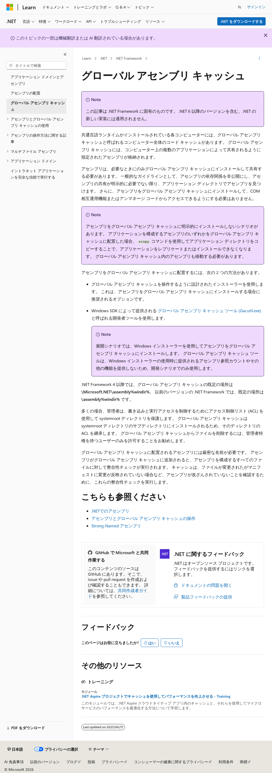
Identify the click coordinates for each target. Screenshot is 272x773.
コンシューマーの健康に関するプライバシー (171, 761)
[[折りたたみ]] (65, 54)
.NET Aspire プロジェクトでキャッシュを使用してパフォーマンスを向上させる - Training (155, 696)
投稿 (91, 761)
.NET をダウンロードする (241, 21)
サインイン (256, 6)
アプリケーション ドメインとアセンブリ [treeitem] (37, 80)
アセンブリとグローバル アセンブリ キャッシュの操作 (143, 518)
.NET (103, 58)
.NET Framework (129, 58)
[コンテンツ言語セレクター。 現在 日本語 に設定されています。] (15, 749)
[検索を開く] (239, 7)
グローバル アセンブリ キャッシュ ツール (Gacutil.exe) (209, 310)
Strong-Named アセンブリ (116, 525)
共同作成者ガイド (117, 593)
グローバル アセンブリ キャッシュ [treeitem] (38, 106)
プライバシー (112, 761)
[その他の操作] (259, 58)
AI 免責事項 (14, 761)
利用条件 (226, 761)
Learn (86, 58)
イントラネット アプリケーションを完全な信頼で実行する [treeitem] (37, 174)
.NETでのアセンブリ (110, 511)
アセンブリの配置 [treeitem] (25, 92)
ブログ (71, 761)
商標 (243, 761)
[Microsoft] (9, 7)
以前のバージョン (45, 761)
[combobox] (36, 65)
